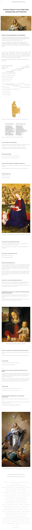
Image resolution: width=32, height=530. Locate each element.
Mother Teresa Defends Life (6, 492)
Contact (17, 525)
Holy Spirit (14, 514)
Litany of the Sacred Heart (23, 482)
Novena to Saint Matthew (10, 516)
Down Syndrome (27, 504)
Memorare (26, 499)
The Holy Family (23, 490)
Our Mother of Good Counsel (21, 497)
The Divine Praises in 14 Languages (11, 501)
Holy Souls (18, 490)
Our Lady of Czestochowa (10, 497)
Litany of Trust (27, 487)
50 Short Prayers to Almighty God (8, 506)
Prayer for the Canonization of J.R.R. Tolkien (12, 502)
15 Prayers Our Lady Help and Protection (8, 487)
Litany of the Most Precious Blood (8, 504)
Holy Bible (3, 521)
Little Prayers (6, 494)
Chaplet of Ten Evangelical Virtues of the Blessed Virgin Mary (16, 485)
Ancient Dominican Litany (20, 487)
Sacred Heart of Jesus (22, 501)
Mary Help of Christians (23, 513)
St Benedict (19, 511)
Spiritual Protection (23, 502)
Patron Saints (26, 509)
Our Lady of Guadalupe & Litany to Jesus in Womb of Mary (11, 518)
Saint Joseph (28, 521)
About (14, 525)
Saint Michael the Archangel (10, 490)
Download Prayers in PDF (10, 523)
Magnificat (4, 511)
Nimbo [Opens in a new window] (18, 527)
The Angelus (17, 523)
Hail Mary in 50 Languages (26, 511)
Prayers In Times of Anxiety (19, 504)
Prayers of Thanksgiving (14, 482)
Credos (29, 492)
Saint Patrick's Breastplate (11, 511)
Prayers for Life (17, 506)
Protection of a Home (15, 492)
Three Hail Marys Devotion (8, 499)
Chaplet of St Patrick (8, 514)
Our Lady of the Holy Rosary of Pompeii (11, 513)
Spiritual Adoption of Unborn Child (9, 509)
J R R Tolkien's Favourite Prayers (22, 494)
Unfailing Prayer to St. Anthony (21, 516)
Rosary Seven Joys (23, 492)
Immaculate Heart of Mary (26, 518)
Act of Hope (25, 514)
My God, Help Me (19, 514)
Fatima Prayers (6, 482)
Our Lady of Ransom (23, 523)
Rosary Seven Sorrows (25, 506)
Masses (3, 523)
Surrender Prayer (13, 494)
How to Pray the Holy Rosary (19, 499)
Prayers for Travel (19, 509)
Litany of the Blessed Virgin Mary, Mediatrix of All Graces (15, 521)
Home (29, 523)
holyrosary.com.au (16, 2)
